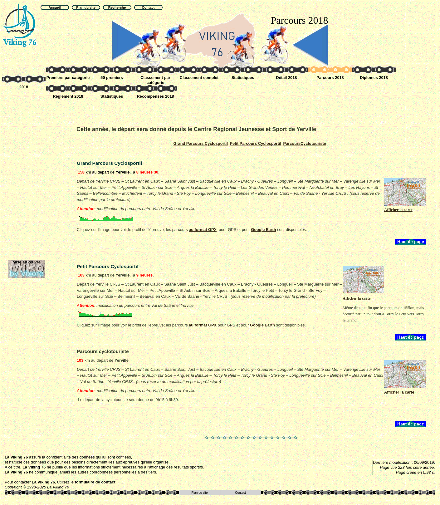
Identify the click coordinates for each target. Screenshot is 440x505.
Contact (240, 492)
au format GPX (203, 229)
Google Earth (263, 229)
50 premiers (111, 77)
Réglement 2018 (68, 96)
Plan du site (199, 492)
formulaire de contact (95, 482)
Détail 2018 (286, 77)
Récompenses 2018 (155, 96)
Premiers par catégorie (68, 77)
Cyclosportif (201, 143)
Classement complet (199, 77)
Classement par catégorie (155, 80)
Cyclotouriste (304, 143)
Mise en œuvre (26, 262)
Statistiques (243, 77)
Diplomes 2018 (374, 77)
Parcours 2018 (330, 77)
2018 (23, 87)
